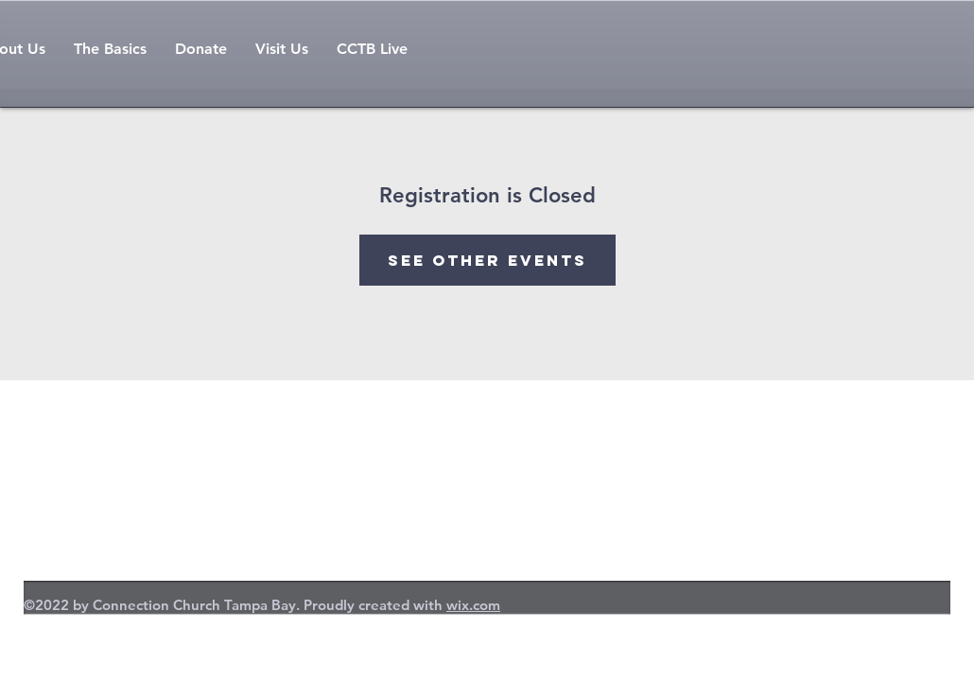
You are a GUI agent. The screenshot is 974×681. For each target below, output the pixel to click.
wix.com (473, 605)
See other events (487, 260)
